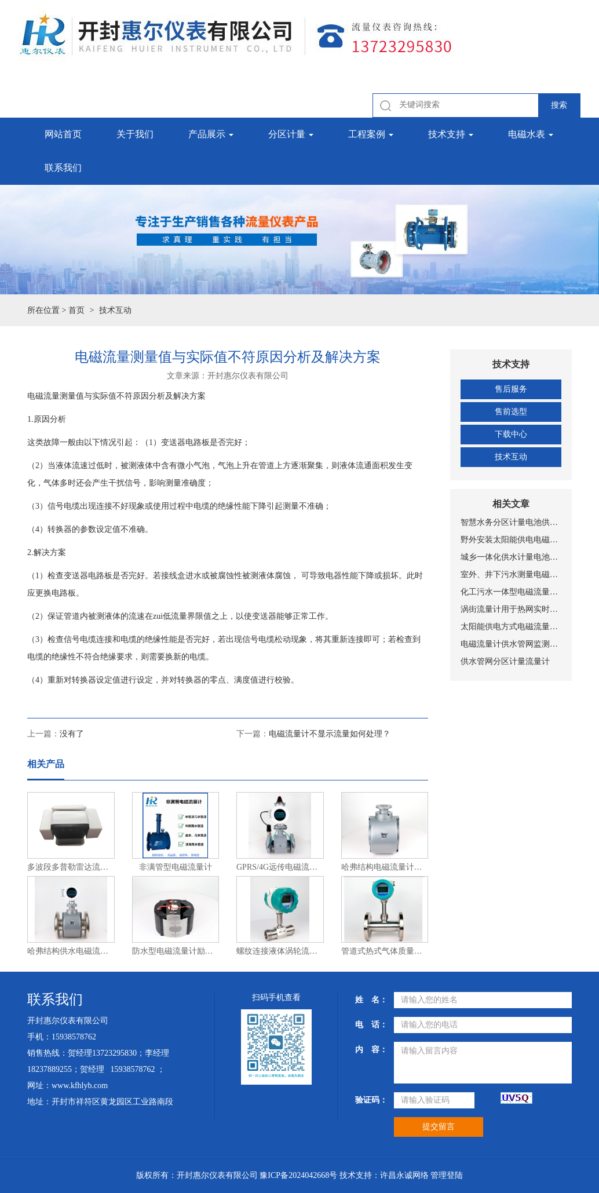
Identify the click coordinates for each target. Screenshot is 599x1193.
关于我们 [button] (135, 134)
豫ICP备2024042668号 (298, 1175)
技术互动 (511, 457)
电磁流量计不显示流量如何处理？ (329, 733)
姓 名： (370, 999)
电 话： (370, 1024)
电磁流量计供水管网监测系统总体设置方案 (511, 644)
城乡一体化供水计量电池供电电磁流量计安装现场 (511, 557)
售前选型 (511, 411)
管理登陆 (446, 1175)
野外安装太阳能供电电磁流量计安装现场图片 (511, 539)
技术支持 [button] (450, 134)
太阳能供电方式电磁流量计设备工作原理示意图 (511, 626)
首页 (76, 310)
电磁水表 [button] (530, 134)
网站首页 (63, 134)
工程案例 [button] (370, 134)
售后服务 (511, 389)
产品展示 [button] (210, 134)
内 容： (370, 1049)
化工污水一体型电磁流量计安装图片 (511, 592)
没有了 (72, 733)
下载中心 (511, 434)
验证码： (370, 1100)
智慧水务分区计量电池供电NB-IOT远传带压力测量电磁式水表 (511, 522)
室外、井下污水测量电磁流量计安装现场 (511, 574)
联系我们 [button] (63, 168)
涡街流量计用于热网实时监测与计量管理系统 (511, 609)
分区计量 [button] (290, 134)
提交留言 (438, 1126)
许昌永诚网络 (404, 1175)
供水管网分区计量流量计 (505, 661)
